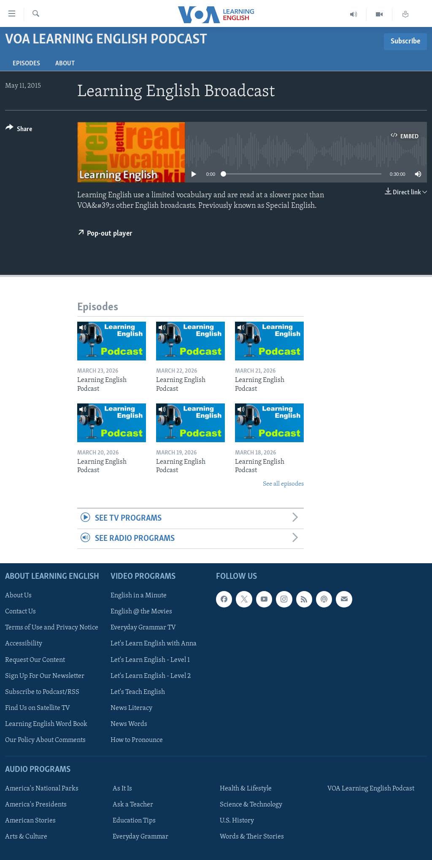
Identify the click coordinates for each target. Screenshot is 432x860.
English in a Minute (139, 595)
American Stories (30, 820)
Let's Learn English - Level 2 (151, 676)
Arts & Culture (26, 836)
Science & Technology (251, 804)
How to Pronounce (137, 740)
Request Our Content (35, 659)
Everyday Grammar (140, 836)
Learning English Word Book (46, 724)
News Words (129, 724)
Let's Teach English (138, 692)
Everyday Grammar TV (143, 627)
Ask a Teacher (133, 804)
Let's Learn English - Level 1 (150, 659)
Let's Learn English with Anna (154, 643)
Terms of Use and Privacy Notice (51, 627)
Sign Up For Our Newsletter (44, 676)
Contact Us (20, 611)
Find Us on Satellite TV (37, 708)
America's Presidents (36, 804)
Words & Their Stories (252, 836)
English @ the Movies (141, 611)
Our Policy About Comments (45, 740)
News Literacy (131, 708)
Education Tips (134, 820)
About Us (18, 595)
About (65, 63)
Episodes (26, 63)
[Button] (18, 130)
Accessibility (23, 643)
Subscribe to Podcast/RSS (42, 692)
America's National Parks (41, 788)
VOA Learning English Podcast (370, 788)
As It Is (122, 788)
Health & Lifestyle (246, 788)
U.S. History (237, 820)
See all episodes (283, 484)
